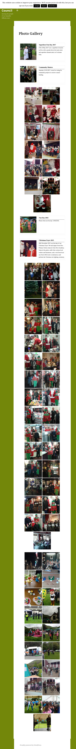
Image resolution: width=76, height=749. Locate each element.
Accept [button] (37, 6)
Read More (52, 6)
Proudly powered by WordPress (30, 745)
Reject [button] (44, 6)
